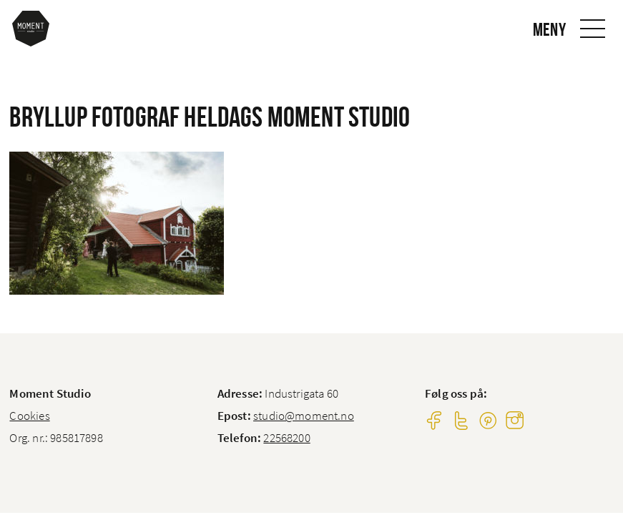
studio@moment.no (303, 415)
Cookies (29, 415)
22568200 (286, 438)
